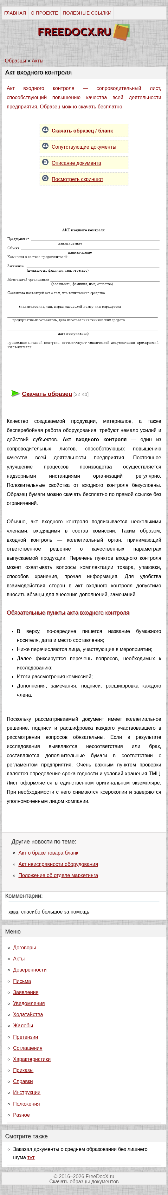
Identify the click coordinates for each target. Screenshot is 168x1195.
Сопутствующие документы (84, 147)
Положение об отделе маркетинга (58, 875)
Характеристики (32, 1059)
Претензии (25, 1037)
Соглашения (27, 1048)
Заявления (25, 992)
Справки (23, 1081)
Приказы (23, 1070)
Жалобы (23, 1025)
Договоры (24, 947)
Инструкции (26, 1092)
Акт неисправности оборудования (58, 864)
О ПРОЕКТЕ (44, 13)
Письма (22, 981)
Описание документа (76, 163)
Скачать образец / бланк (82, 130)
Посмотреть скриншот (77, 179)
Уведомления (29, 1003)
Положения (26, 1104)
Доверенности (30, 969)
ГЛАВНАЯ (15, 13)
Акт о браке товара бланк (48, 853)
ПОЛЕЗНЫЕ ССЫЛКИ (87, 13)
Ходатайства (28, 1014)
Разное (21, 1115)
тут (31, 1157)
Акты (19, 958)
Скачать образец (47, 394)
